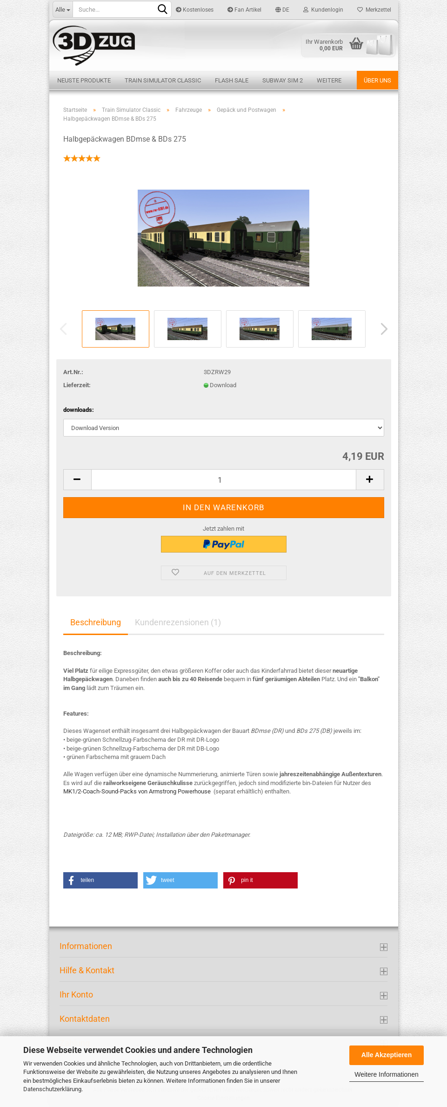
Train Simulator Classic (163, 80)
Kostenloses (194, 10)
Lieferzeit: (77, 385)
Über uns (377, 80)
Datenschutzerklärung (52, 1089)
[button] (100, 880)
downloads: (78, 409)
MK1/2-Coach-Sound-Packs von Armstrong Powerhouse (137, 791)
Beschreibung (95, 622)
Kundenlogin (323, 10)
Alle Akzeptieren (386, 1055)
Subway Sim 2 (282, 80)
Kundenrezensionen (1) (178, 622)
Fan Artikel (244, 10)
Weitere (329, 80)
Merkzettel (374, 10)
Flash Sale (231, 80)
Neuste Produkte (84, 80)
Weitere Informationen (386, 1074)
